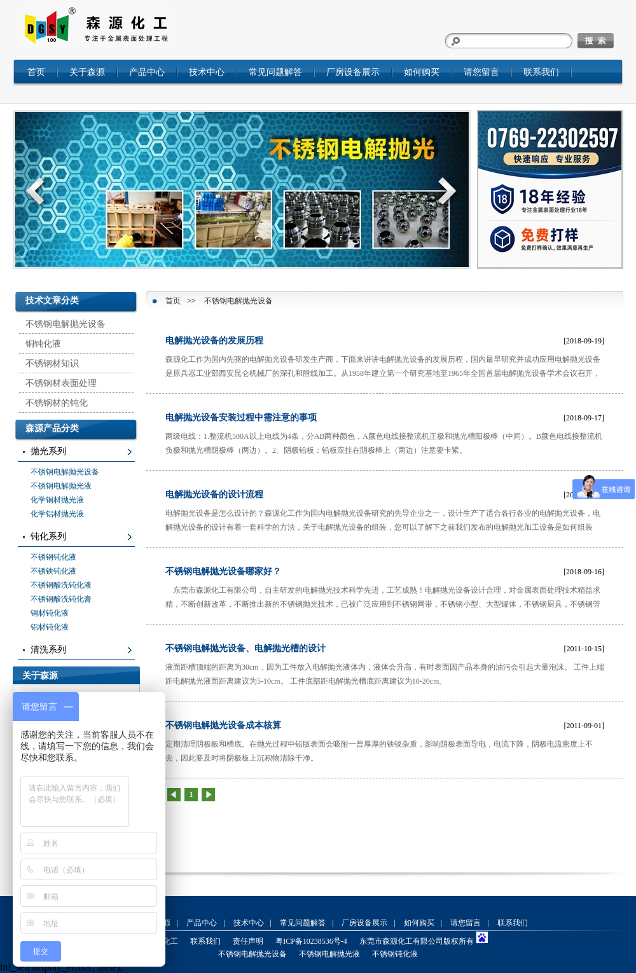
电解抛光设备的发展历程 (214, 340)
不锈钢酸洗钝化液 (61, 585)
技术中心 (207, 72)
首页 (36, 72)
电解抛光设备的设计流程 (214, 494)
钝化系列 (48, 536)
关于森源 (87, 72)
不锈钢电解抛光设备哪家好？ (223, 571)
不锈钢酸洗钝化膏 (61, 599)
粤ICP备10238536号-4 (311, 941)
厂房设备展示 (353, 72)
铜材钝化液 (50, 613)
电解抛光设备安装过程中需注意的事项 (241, 417)
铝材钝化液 (50, 627)
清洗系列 (48, 649)
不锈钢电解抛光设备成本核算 (223, 725)
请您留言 (481, 72)
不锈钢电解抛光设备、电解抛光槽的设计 (245, 648)
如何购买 (421, 72)
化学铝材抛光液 (57, 513)
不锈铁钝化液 (53, 571)
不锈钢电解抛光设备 (65, 324)
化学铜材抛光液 (57, 499)
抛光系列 (48, 451)
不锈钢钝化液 (53, 557)
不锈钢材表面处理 (61, 383)
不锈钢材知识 (52, 363)
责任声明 (248, 941)
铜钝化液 (43, 343)
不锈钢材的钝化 (56, 403)
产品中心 (147, 72)
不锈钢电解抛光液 (61, 485)
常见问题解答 (275, 72)
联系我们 (541, 72)
